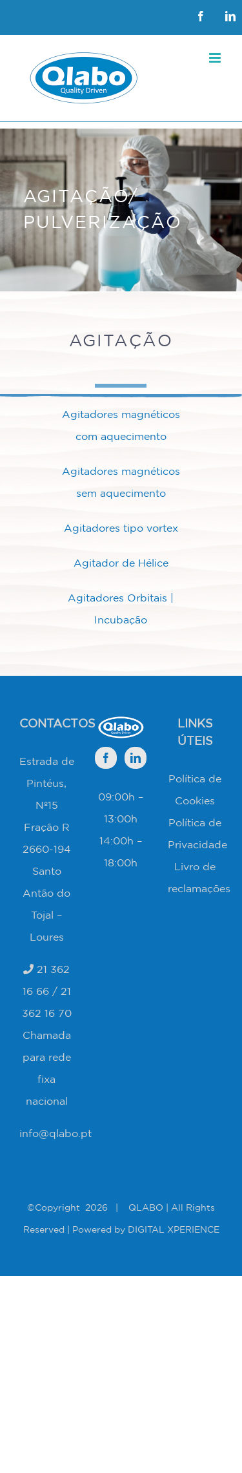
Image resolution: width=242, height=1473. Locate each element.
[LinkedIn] (135, 758)
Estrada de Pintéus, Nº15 (46, 783)
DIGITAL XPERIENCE (173, 1229)
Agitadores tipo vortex (121, 528)
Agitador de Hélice (121, 563)
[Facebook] (106, 758)
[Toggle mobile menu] (216, 58)
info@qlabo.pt (55, 1133)
